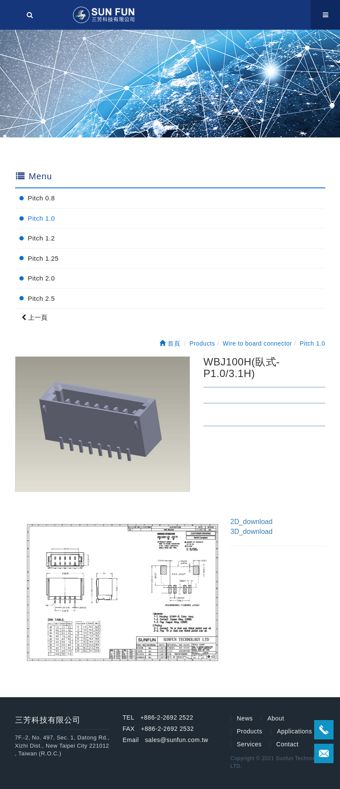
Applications (294, 731)
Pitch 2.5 (41, 298)
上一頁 (34, 317)
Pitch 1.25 (43, 258)
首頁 (169, 343)
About (275, 718)
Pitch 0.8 (41, 198)
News (245, 718)
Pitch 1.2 (41, 238)
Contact (287, 744)
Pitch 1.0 (41, 218)
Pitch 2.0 (41, 278)
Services (249, 744)
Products (249, 731)
